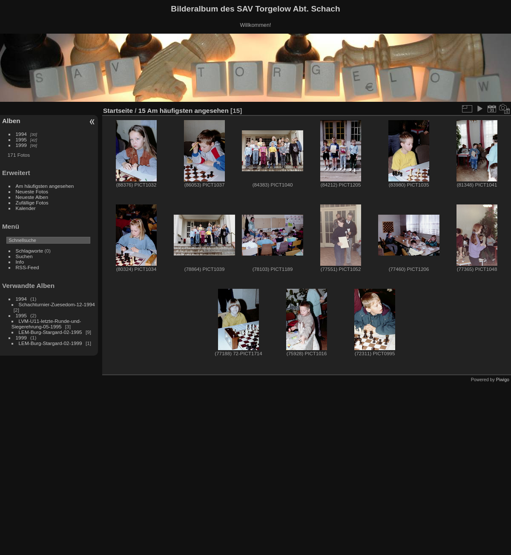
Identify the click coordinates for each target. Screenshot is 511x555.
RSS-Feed (27, 267)
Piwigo (502, 379)
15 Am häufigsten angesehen (183, 110)
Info (20, 262)
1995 (21, 139)
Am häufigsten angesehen (45, 186)
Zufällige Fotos (32, 202)
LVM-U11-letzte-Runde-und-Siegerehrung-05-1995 (46, 323)
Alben (11, 120)
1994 (21, 134)
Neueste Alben (32, 197)
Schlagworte (29, 250)
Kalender (26, 208)
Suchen (24, 256)
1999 (21, 145)
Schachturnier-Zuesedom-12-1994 (57, 304)
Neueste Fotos (32, 191)
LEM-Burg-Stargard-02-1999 (50, 343)
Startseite (118, 110)
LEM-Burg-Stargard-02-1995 (50, 332)
